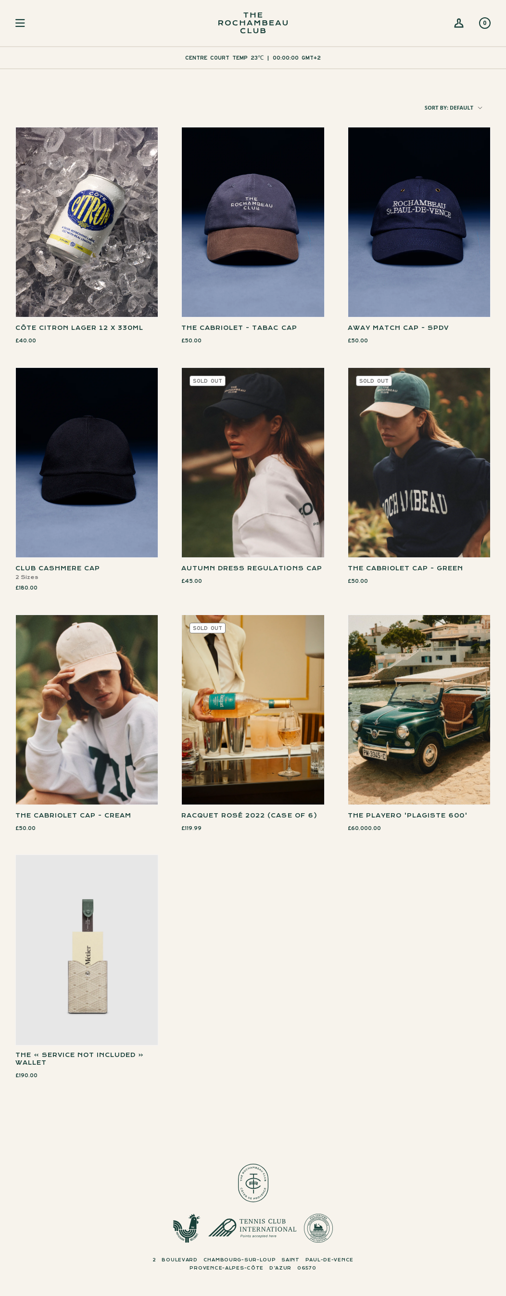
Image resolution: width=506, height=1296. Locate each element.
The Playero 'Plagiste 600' (408, 815)
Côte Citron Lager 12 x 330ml (79, 328)
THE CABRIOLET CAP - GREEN (405, 568)
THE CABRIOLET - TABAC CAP (239, 328)
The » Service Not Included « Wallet (79, 1059)
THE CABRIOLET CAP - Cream (73, 815)
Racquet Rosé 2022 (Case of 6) (249, 815)
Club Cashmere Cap (57, 568)
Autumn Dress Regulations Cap (251, 568)
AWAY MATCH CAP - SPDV (398, 328)
